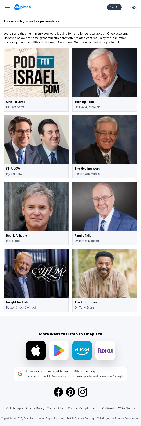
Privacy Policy (35, 408)
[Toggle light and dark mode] (133, 7)
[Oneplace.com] (22, 7)
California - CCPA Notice (118, 408)
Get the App (14, 408)
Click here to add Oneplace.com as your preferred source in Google (74, 376)
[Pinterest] (70, 392)
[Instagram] (82, 392)
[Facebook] (58, 392)
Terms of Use (56, 408)
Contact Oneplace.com (83, 408)
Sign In (114, 7)
